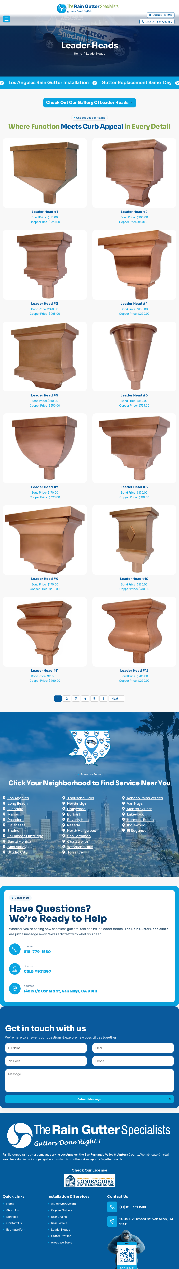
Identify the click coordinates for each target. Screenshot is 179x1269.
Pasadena (13, 819)
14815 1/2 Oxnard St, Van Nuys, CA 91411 (60, 991)
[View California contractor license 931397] (160, 15)
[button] (6, 19)
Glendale (13, 808)
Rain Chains (59, 1217)
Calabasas (14, 825)
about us (12, 1210)
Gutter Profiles (61, 1236)
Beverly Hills (75, 819)
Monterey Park (137, 808)
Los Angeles (16, 797)
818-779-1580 (37, 952)
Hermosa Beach (138, 819)
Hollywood (74, 808)
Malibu (11, 814)
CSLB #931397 (37, 971)
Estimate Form (16, 1230)
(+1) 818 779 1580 (132, 1207)
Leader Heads (60, 1230)
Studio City (15, 852)
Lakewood (133, 814)
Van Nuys (132, 803)
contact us (14, 1223)
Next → (117, 699)
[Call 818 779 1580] (156, 21)
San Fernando (76, 835)
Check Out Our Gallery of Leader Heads (87, 102)
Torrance (72, 852)
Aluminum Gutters (63, 1204)
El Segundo (134, 830)
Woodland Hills (77, 846)
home (78, 54)
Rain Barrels (59, 1223)
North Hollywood (79, 830)
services (12, 1217)
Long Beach (15, 803)
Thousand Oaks (78, 797)
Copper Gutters (61, 1210)
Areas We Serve (61, 1242)
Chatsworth (75, 841)
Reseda (71, 825)
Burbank (71, 814)
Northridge (74, 803)
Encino (11, 830)
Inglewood (133, 825)
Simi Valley (14, 846)
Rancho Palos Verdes (142, 797)
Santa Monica (17, 841)
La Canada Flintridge (23, 835)
